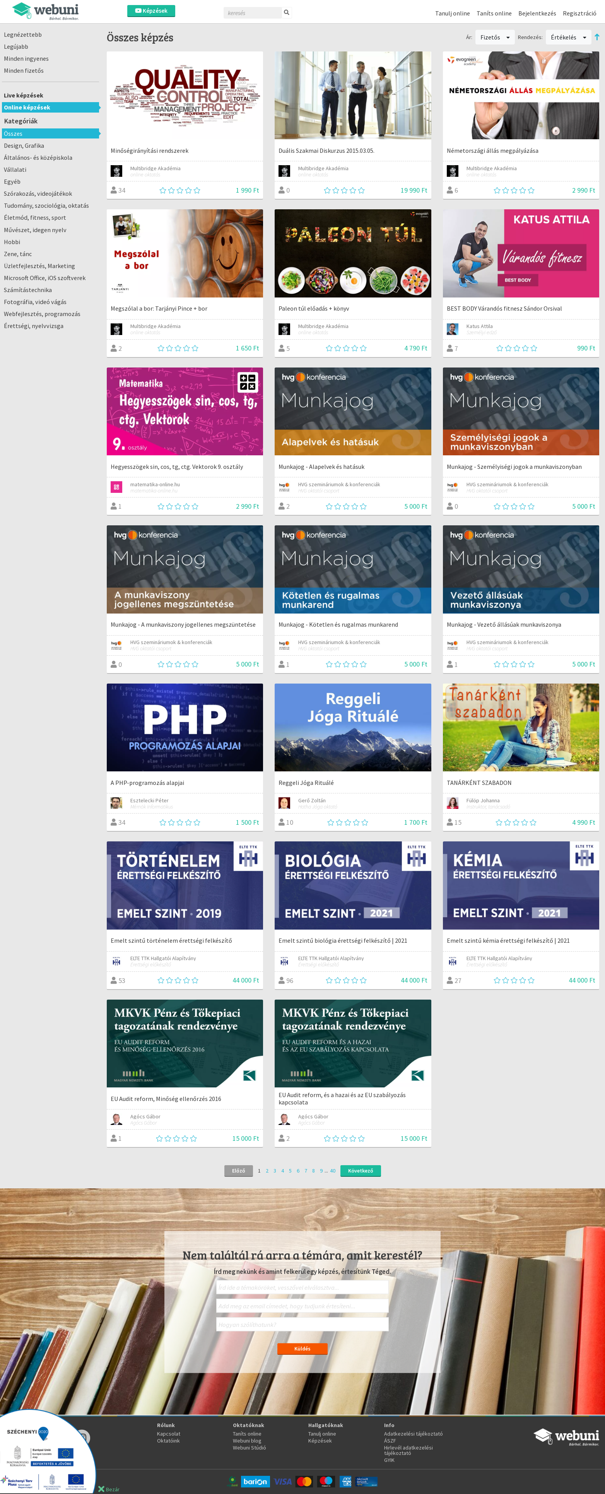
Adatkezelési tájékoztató (413, 1433)
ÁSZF (390, 1440)
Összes (13, 133)
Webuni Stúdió (249, 1447)
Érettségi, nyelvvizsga (33, 326)
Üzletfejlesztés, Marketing (39, 266)
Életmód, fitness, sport (35, 217)
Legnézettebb (23, 34)
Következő (360, 1170)
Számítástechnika (28, 290)
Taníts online (494, 13)
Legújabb (16, 46)
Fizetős (495, 37)
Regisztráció (579, 13)
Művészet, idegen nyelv (35, 230)
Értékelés (568, 37)
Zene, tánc (18, 254)
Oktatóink (168, 1440)
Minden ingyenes (26, 58)
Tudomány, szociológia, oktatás (46, 205)
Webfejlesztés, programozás (42, 314)
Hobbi (12, 242)
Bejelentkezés (537, 13)
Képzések (151, 10)
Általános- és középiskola (38, 157)
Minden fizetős (24, 70)
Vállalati (15, 169)
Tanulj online (452, 13)
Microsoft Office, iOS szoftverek (44, 278)
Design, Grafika (24, 145)
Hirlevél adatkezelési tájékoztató (408, 1450)
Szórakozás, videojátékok (38, 193)
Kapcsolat (168, 1433)
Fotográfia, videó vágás (35, 302)
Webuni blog (247, 1440)
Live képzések (23, 95)
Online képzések (27, 107)
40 (332, 1170)
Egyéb (12, 181)
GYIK (389, 1459)
